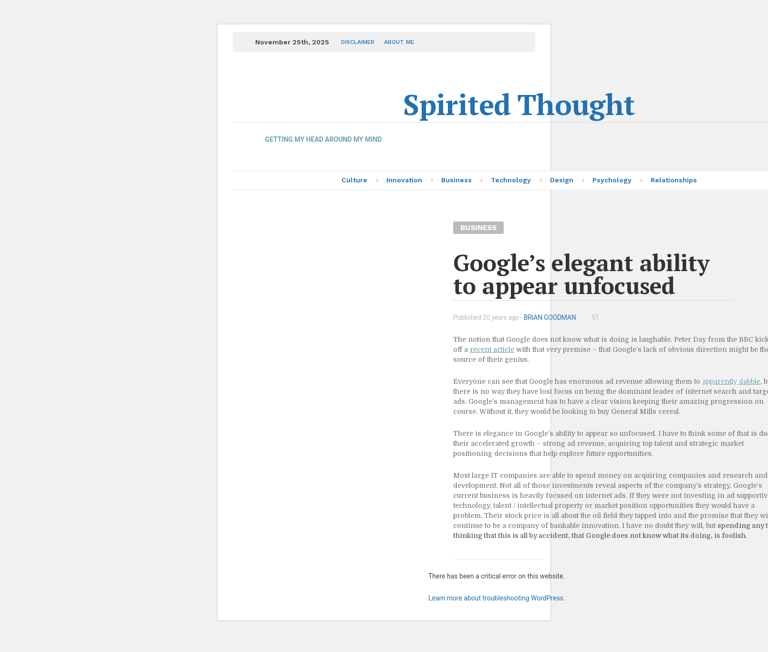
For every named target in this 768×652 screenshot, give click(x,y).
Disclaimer (357, 42)
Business (456, 180)
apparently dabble (731, 381)
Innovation (404, 180)
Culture (354, 180)
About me (399, 42)
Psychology (612, 180)
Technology (511, 180)
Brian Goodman (550, 317)
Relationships (674, 180)
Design (561, 180)
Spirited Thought (518, 104)
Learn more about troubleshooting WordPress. (496, 598)
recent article (492, 349)
